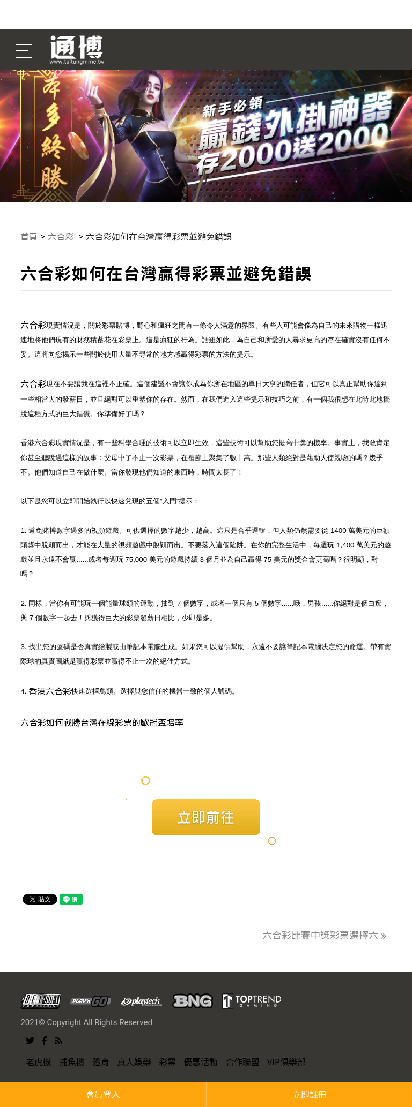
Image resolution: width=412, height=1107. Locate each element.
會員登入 (103, 1094)
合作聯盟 (242, 1061)
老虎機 (39, 1061)
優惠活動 (200, 1061)
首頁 (29, 236)
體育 (100, 1061)
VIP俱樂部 (286, 1061)
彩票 (167, 1061)
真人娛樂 (134, 1061)
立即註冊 (309, 1094)
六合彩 (62, 236)
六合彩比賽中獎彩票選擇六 (324, 935)
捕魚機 (72, 1061)
